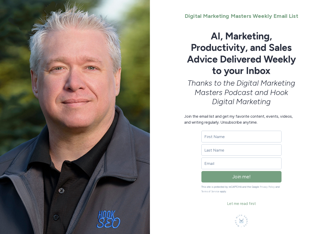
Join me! (241, 177)
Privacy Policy (267, 186)
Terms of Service (210, 191)
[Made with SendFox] (241, 221)
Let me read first (241, 203)
